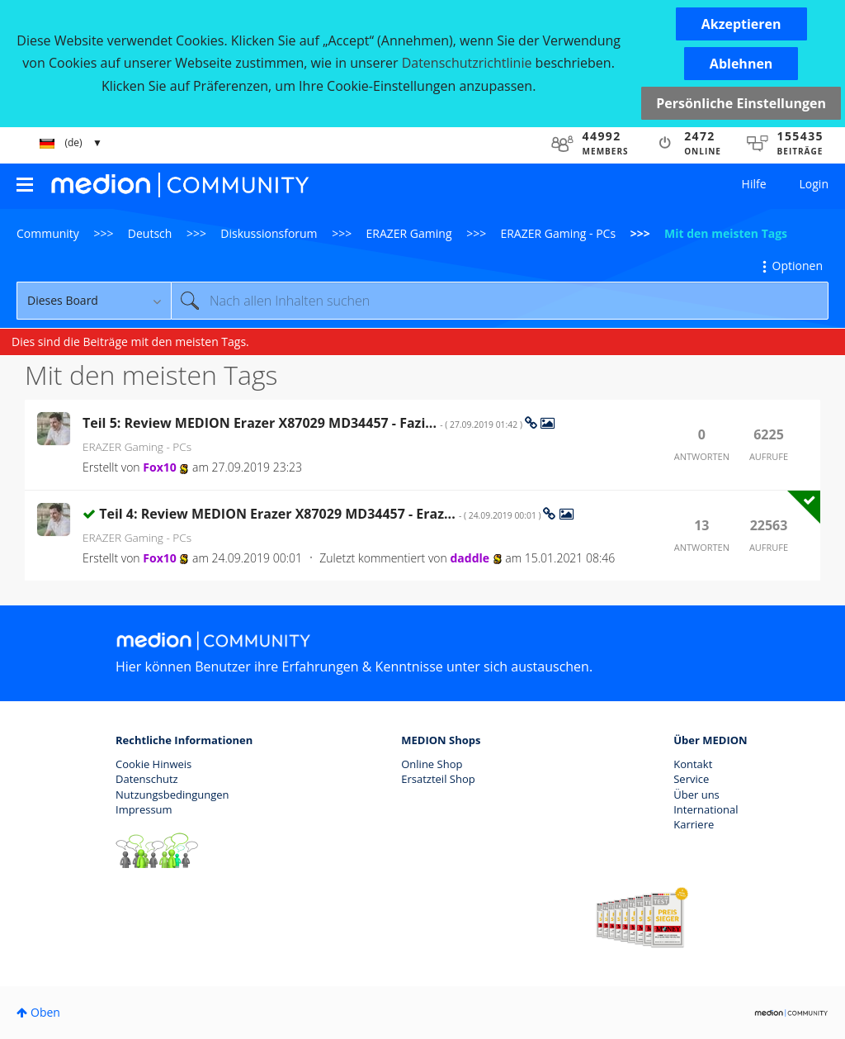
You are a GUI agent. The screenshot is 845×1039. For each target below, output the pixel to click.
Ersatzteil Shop (437, 778)
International (705, 809)
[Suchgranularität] (94, 301)
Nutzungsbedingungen (172, 794)
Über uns (696, 794)
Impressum (144, 809)
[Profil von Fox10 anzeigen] (159, 467)
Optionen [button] (797, 265)
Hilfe (754, 184)
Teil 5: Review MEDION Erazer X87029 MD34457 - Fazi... (304, 423)
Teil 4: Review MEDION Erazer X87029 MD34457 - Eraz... (321, 514)
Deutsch (150, 233)
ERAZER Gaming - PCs (558, 233)
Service (691, 778)
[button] (741, 23)
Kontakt (692, 764)
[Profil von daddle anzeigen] (469, 558)
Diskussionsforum (268, 233)
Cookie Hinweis (153, 764)
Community (48, 233)
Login (814, 184)
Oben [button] (45, 1012)
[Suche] (499, 301)
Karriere (693, 824)
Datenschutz (147, 778)
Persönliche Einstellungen (741, 103)
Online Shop (431, 764)
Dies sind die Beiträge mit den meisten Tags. (130, 341)
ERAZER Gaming (409, 233)
